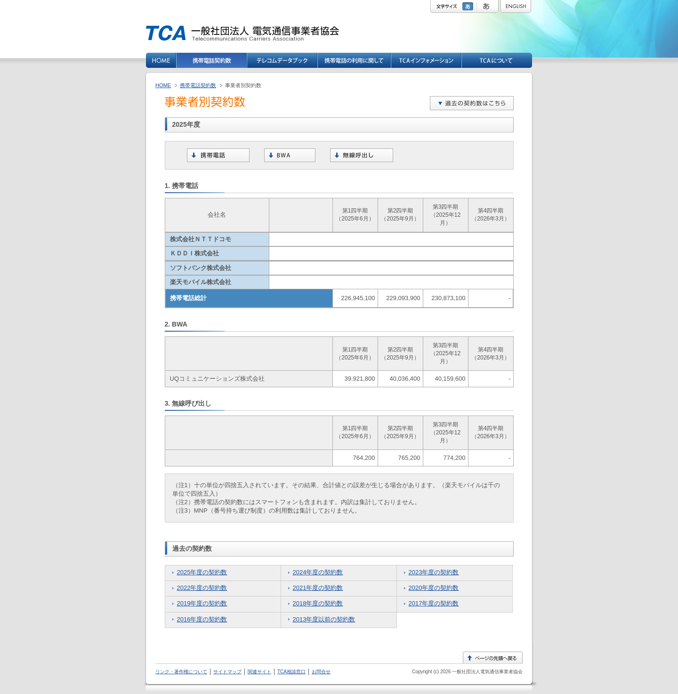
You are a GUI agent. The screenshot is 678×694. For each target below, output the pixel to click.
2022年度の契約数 (202, 587)
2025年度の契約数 (202, 572)
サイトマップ (227, 671)
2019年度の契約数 (202, 603)
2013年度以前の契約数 (324, 619)
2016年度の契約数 (202, 619)
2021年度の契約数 (318, 587)
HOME (163, 85)
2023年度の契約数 (434, 572)
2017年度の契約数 (434, 603)
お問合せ (321, 671)
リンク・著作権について (181, 671)
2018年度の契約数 (318, 603)
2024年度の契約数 (318, 572)
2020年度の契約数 (434, 587)
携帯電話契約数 (198, 85)
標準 (469, 6)
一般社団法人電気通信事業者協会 (487, 671)
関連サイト (259, 671)
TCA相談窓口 (291, 671)
